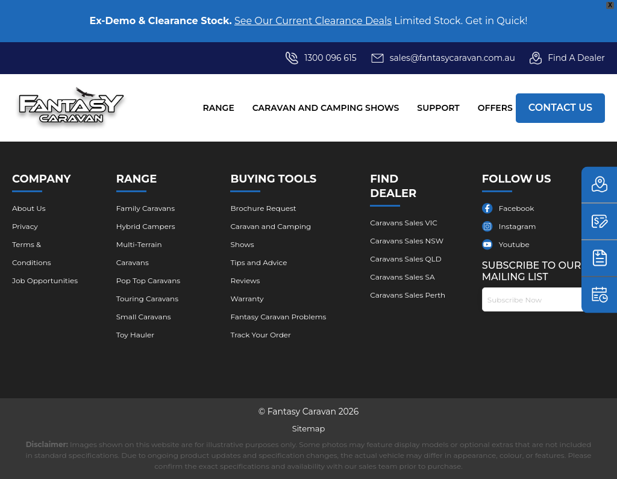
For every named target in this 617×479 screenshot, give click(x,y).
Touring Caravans (147, 298)
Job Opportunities (45, 280)
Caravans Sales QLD (405, 258)
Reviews (245, 280)
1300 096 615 (330, 57)
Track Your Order (260, 334)
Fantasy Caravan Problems (278, 316)
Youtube (514, 244)
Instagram (517, 226)
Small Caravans (143, 316)
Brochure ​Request (263, 208)
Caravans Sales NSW (406, 240)
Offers (495, 107)
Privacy (25, 226)
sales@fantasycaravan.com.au (443, 57)
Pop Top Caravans (148, 280)
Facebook (516, 208)
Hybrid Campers (145, 226)
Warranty (246, 298)
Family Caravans (145, 208)
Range (218, 107)
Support (438, 107)
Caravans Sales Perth (407, 294)
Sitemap (308, 428)
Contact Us (560, 107)
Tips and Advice (258, 262)
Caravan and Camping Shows (325, 107)
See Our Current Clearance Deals (313, 21)
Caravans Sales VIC (403, 222)
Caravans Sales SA (402, 276)
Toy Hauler (135, 334)
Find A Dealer (567, 58)
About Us (29, 208)
